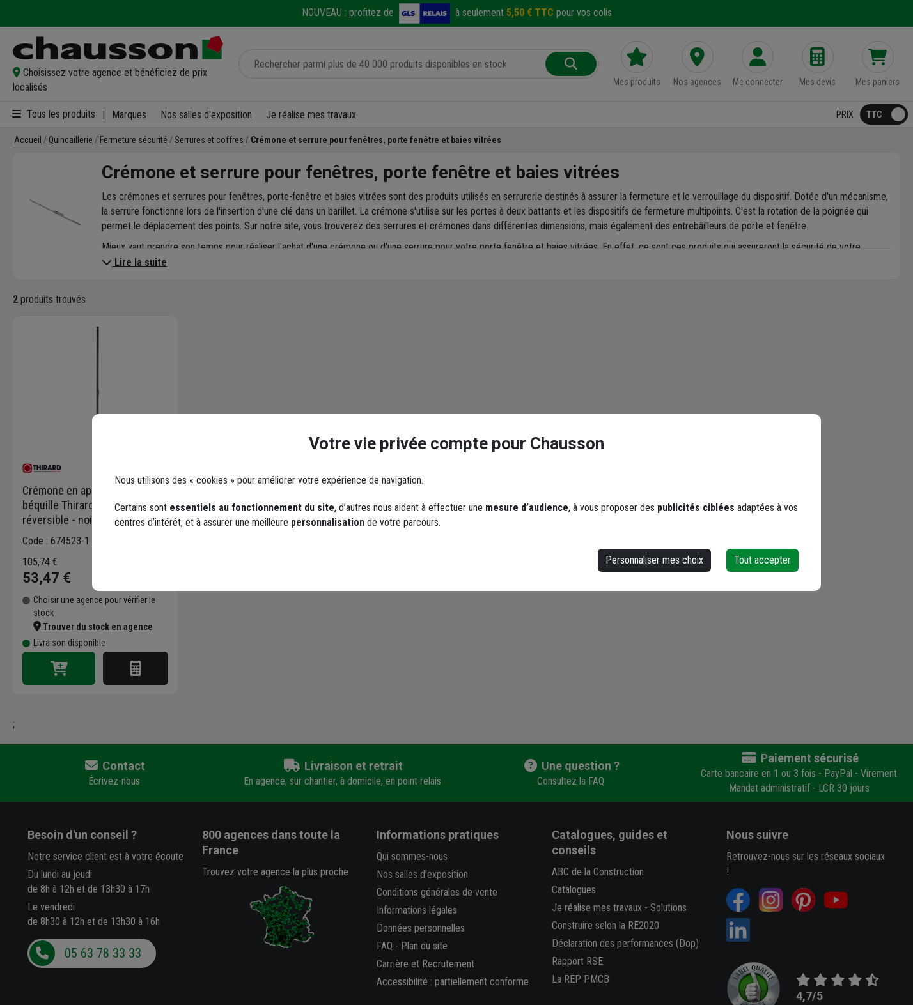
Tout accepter (762, 560)
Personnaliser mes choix (654, 560)
